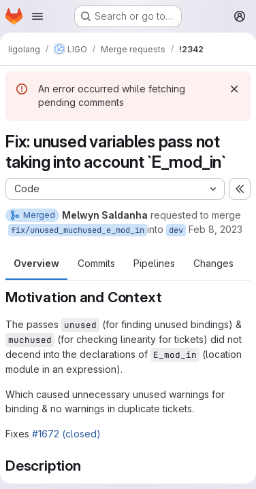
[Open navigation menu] (37, 16)
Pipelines (154, 263)
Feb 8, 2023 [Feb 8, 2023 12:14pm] (215, 229)
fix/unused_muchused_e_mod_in (77, 230)
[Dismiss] (234, 89)
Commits (96, 263)
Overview (36, 263)
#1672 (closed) (66, 433)
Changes (213, 263)
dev (176, 230)
